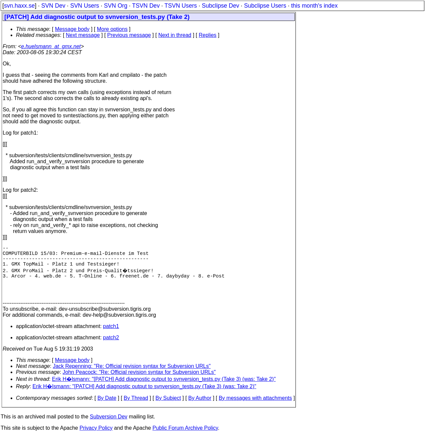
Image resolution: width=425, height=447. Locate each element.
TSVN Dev (146, 5)
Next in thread (175, 35)
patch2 (111, 348)
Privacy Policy (96, 438)
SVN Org (115, 5)
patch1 (111, 337)
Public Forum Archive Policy (185, 438)
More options (112, 29)
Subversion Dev (109, 427)
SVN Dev (53, 5)
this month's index (314, 5)
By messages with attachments (255, 408)
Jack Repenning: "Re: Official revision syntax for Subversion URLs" (132, 377)
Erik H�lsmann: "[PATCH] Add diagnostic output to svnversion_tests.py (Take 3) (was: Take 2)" (164, 389)
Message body (72, 29)
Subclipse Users (265, 5)
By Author (199, 408)
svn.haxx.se (19, 5)
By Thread (136, 408)
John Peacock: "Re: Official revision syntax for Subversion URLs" (139, 383)
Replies (207, 35)
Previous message (129, 35)
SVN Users (84, 5)
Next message (83, 35)
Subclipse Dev (220, 5)
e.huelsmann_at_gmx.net (51, 46)
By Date (106, 408)
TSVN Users (180, 5)
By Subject (168, 408)
